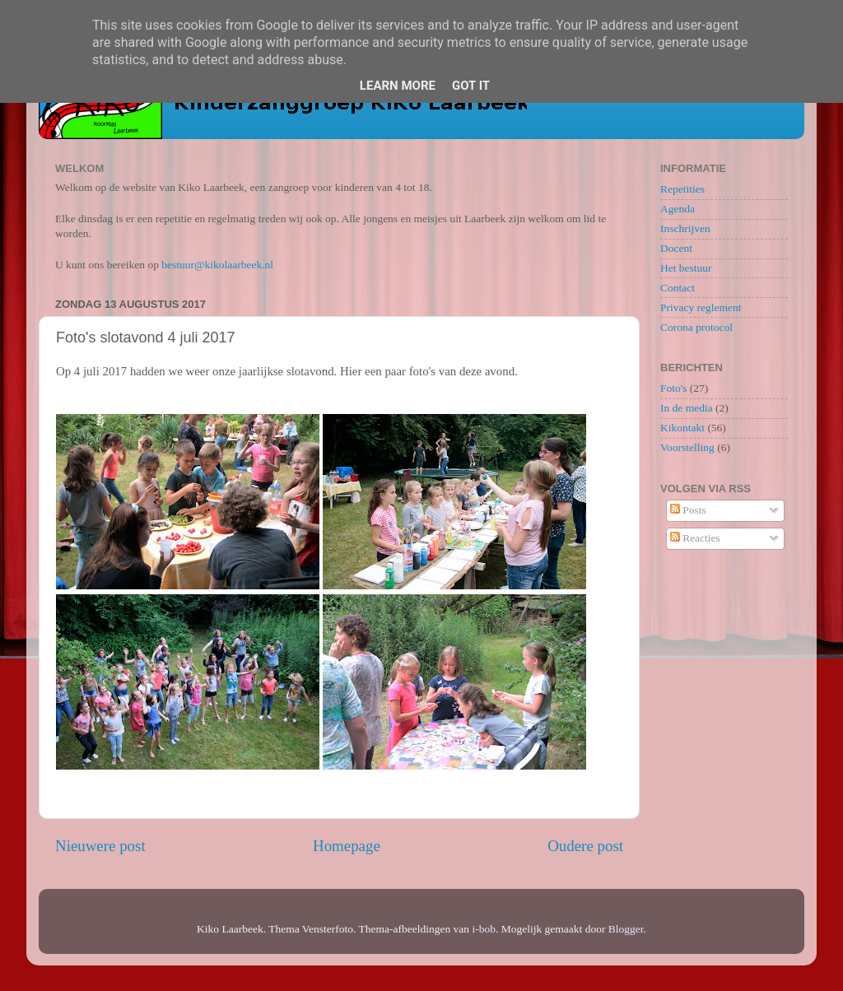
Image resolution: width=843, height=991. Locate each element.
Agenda (677, 208)
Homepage (346, 845)
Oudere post (585, 845)
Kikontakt (682, 427)
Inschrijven (685, 228)
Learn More (397, 85)
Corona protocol (696, 327)
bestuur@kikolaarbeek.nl (217, 264)
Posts (688, 510)
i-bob (484, 929)
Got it (471, 85)
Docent (676, 248)
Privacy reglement (701, 307)
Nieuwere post (100, 845)
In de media (686, 408)
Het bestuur (686, 268)
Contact (677, 287)
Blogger (626, 929)
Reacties (695, 538)
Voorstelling (687, 447)
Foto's (673, 388)
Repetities (682, 189)
